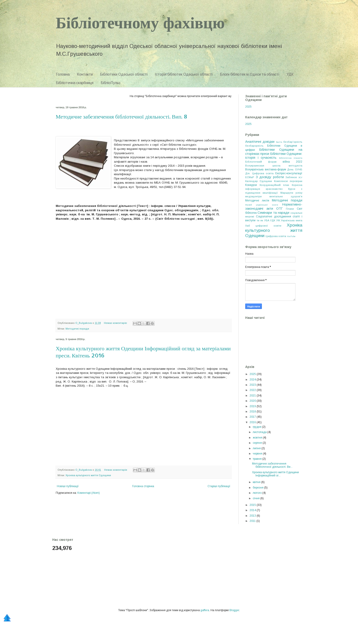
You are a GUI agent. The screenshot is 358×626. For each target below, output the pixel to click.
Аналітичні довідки (259, 141)
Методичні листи (257, 200)
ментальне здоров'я (285, 196)
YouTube (291, 236)
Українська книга (291, 220)
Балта (279, 142)
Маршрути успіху (291, 192)
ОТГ (279, 208)
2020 (253, 400)
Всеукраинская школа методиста (273, 165)
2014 (253, 510)
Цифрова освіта (276, 236)
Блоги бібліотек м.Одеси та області (249, 74)
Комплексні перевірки (288, 181)
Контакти (85, 74)
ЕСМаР (249, 177)
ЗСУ (300, 177)
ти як (260, 220)
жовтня (258, 437)
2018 (253, 411)
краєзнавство (274, 189)
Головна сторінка (143, 486)
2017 (253, 416)
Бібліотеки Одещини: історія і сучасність (273, 156)
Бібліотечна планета (291, 158)
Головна (63, 74)
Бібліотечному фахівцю (140, 22)
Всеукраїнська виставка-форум (265, 169)
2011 (253, 521)
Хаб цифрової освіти (263, 225)
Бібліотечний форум (260, 161)
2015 (253, 505)
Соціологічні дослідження (273, 216)
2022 (253, 390)
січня (256, 498)
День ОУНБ (294, 169)
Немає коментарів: (116, 323)
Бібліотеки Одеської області (123, 74)
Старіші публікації (219, 486)
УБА (266, 220)
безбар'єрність (292, 141)
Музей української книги (261, 204)
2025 (248, 106)
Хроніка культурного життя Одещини (88, 475)
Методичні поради (77, 328)
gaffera (204, 610)
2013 (253, 515)
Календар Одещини (258, 181)
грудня (257, 426)
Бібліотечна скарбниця (74, 83)
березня (258, 487)
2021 (253, 395)
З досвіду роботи (270, 177)
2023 (253, 384)
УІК (278, 220)
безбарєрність (254, 145)
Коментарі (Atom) (88, 492)
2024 (253, 379)
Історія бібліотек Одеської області (184, 74)
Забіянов (291, 177)
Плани (290, 208)
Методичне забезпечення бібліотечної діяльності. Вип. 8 (121, 116)
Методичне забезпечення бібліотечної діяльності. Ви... (272, 465)
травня (257, 458)
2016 (253, 422)
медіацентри (253, 196)
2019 (253, 406)
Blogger (234, 610)
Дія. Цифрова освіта (259, 173)
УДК (290, 74)
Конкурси (251, 185)
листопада (260, 432)
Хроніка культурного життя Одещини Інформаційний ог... (275, 474)
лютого (257, 492)
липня (257, 448)
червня (258, 453)
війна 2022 (292, 161)
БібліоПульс (111, 83)
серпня (258, 442)
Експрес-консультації (288, 173)
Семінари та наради (273, 212)
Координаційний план (274, 185)
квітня (257, 482)
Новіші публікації (68, 486)
